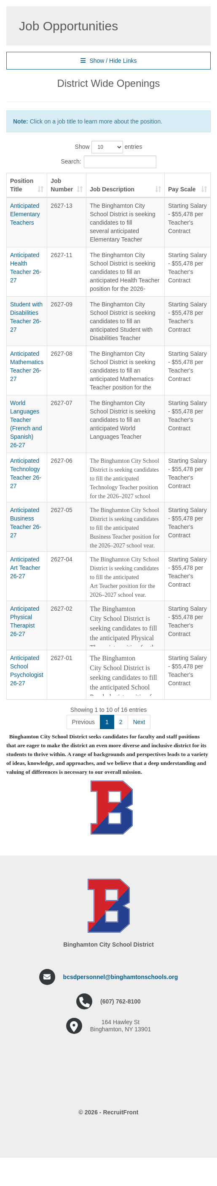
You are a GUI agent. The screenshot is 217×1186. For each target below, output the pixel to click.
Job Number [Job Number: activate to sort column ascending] (65, 185)
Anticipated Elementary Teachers (25, 214)
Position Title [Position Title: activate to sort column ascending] (21, 185)
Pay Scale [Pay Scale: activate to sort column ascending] (190, 185)
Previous (83, 797)
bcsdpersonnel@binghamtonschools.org (120, 1052)
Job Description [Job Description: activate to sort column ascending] (115, 189)
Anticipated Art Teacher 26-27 (25, 618)
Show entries (108, 147)
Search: (108, 162)
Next (139, 797)
